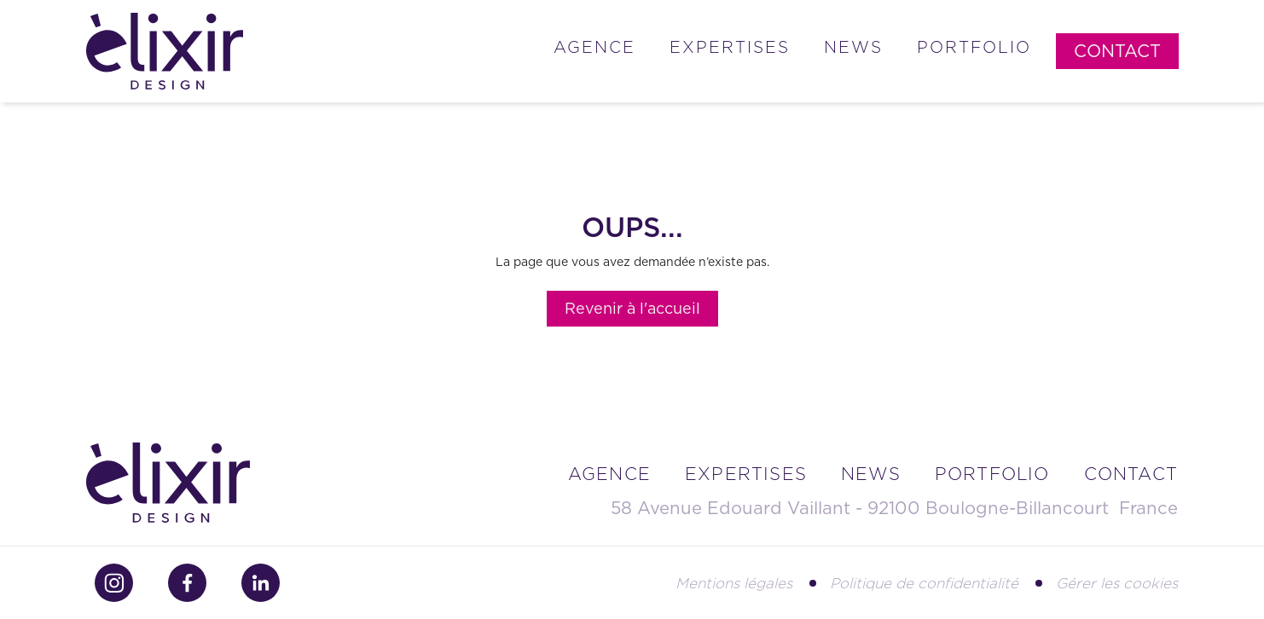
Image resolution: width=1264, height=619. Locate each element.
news (871, 474)
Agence (594, 47)
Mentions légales (733, 583)
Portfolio (974, 47)
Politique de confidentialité (924, 583)
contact (1131, 474)
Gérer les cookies (1117, 583)
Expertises (730, 47)
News (853, 47)
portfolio (992, 474)
